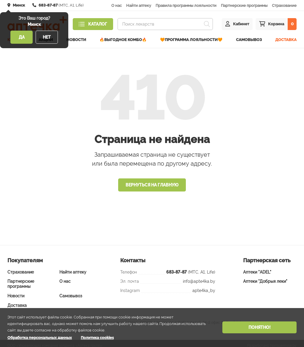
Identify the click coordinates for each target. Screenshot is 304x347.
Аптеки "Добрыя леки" (265, 277)
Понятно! (259, 327)
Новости (76, 37)
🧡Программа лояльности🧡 (191, 37)
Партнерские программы (244, 5)
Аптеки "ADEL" (257, 268)
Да (22, 37)
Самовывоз (249, 37)
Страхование (284, 5)
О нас (116, 5)
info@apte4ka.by (199, 277)
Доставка (286, 37)
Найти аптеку (138, 5)
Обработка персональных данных (39, 337)
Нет (47, 37)
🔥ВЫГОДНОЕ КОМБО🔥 (123, 37)
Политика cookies (97, 337)
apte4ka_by (203, 286)
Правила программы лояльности (186, 5)
